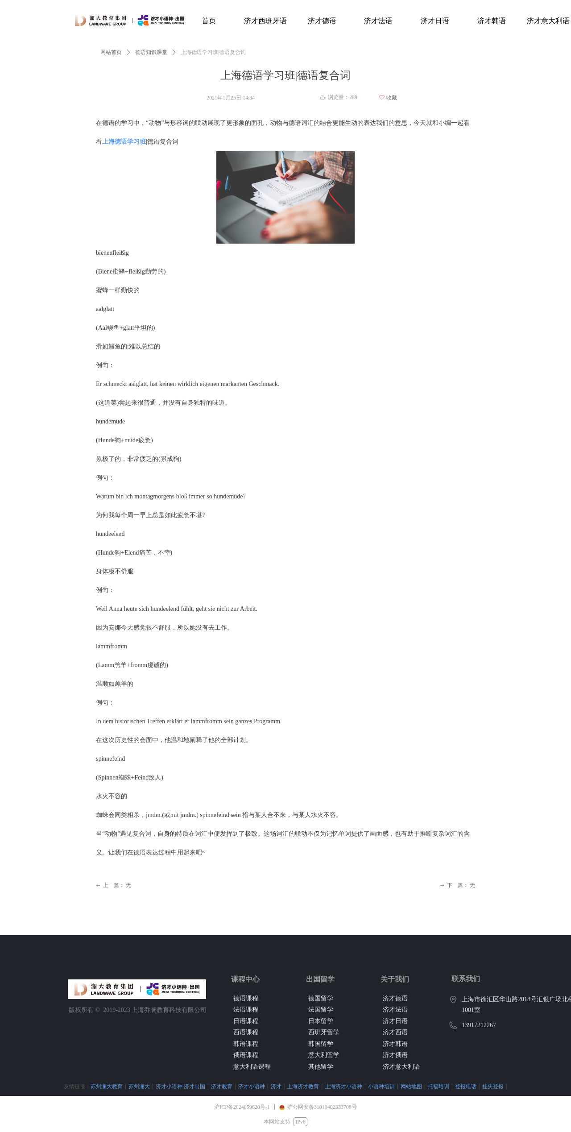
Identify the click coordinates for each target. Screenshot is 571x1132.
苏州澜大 (94, 1086)
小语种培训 (336, 1086)
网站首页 (111, 52)
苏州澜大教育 (62, 1086)
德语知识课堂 (151, 52)
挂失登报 (448, 1086)
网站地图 (366, 1086)
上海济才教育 (258, 1086)
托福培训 (394, 1086)
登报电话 (421, 1086)
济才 (231, 1086)
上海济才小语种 (299, 1086)
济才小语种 (207, 1086)
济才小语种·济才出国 (136, 1086)
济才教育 (177, 1086)
